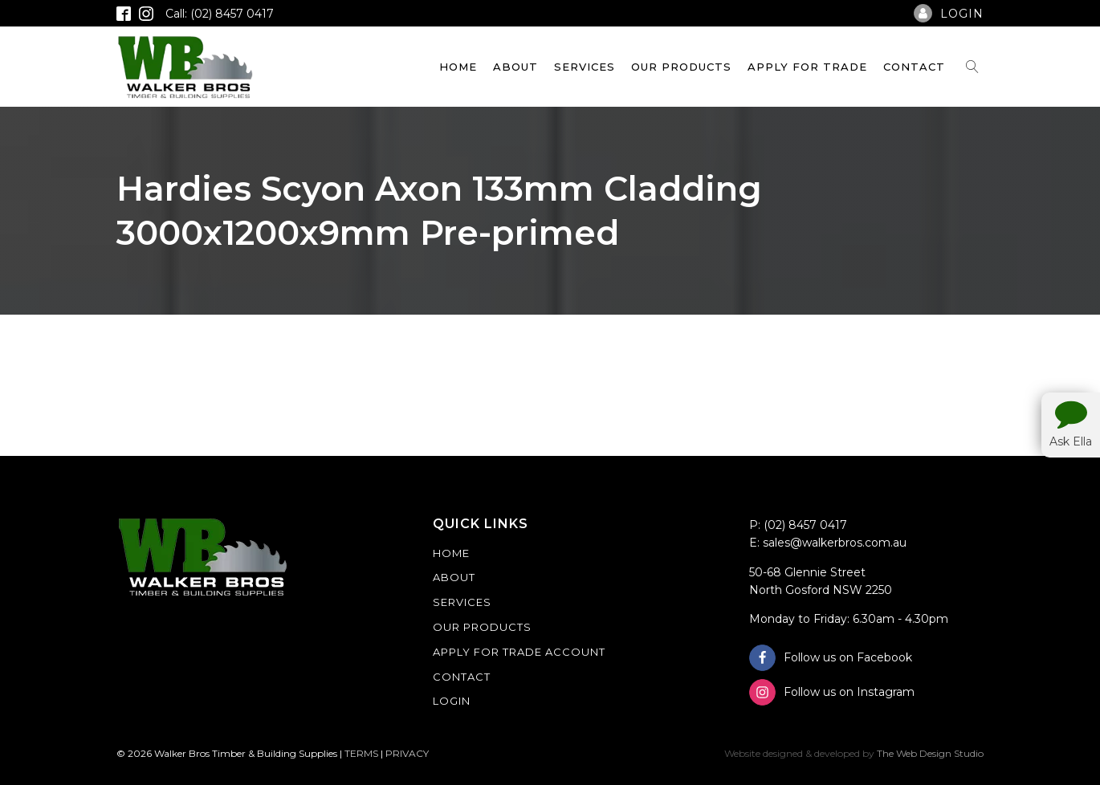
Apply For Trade (807, 66)
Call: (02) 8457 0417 (219, 13)
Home (458, 66)
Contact (914, 66)
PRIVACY (407, 753)
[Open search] (972, 66)
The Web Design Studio (930, 753)
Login (452, 700)
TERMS (361, 753)
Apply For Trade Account (519, 651)
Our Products (681, 66)
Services (584, 66)
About (515, 66)
